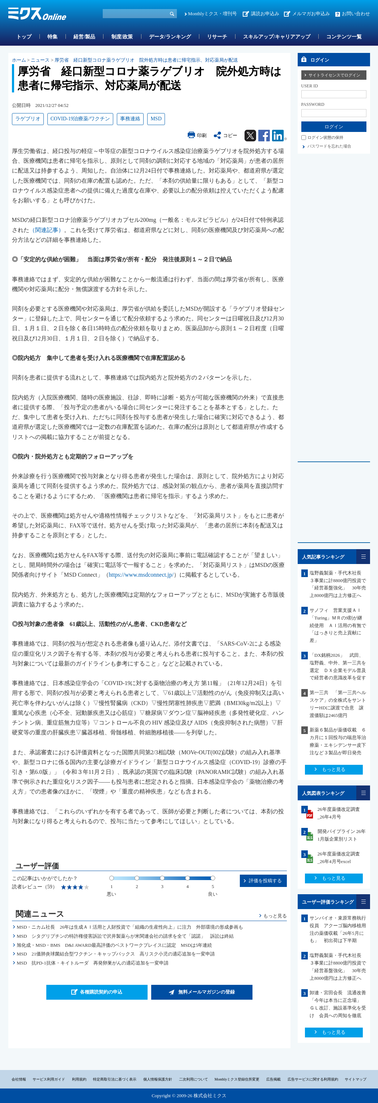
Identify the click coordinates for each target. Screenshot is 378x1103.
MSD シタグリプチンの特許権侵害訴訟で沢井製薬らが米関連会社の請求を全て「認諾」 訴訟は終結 (125, 936)
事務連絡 (130, 118)
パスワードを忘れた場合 (329, 146)
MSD (155, 118)
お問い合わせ (356, 13)
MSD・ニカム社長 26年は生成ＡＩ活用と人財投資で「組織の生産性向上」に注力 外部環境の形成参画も (130, 927)
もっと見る (275, 916)
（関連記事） (46, 230)
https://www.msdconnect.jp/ (141, 575)
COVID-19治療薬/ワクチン (80, 118)
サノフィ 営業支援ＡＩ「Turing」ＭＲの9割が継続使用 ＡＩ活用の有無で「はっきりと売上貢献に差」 (338, 625)
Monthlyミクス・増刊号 (212, 13)
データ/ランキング (170, 37)
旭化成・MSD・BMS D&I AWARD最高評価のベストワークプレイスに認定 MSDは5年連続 (114, 945)
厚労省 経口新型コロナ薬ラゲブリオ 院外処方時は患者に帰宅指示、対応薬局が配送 (146, 60)
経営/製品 (84, 37)
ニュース (40, 60)
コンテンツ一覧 (344, 37)
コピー (230, 135)
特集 (52, 37)
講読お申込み (265, 13)
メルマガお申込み (311, 13)
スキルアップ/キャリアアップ (276, 37)
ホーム (19, 60)
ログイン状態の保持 (325, 137)
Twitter (250, 135)
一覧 (363, 556)
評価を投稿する (265, 880)
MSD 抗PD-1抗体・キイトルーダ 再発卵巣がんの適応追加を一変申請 (93, 963)
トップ (23, 37)
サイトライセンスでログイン (334, 75)
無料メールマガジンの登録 (206, 992)
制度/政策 (122, 37)
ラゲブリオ (28, 118)
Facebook (264, 135)
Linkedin (279, 135)
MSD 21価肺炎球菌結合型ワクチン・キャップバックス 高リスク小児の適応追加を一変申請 (116, 954)
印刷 (202, 135)
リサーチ (217, 37)
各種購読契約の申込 (101, 992)
